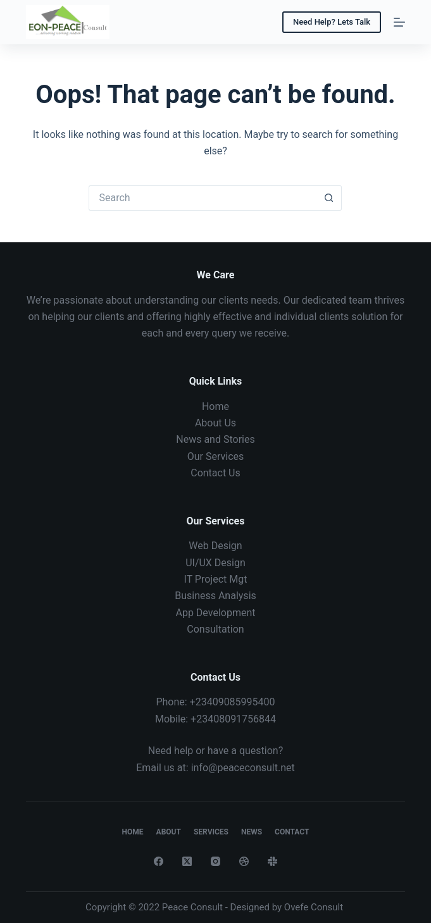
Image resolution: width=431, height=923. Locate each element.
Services (211, 831)
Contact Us (215, 473)
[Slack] (272, 861)
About (168, 831)
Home (215, 406)
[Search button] (329, 198)
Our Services (215, 456)
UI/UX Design (215, 563)
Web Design (215, 546)
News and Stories (215, 439)
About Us (215, 423)
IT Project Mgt (215, 579)
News (251, 831)
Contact (292, 831)
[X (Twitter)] (187, 861)
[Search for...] (202, 198)
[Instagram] (215, 861)
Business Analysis (215, 596)
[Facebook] (158, 861)
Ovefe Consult (313, 907)
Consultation (215, 629)
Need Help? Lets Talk (331, 22)
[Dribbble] (244, 861)
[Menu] (399, 22)
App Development (215, 613)
